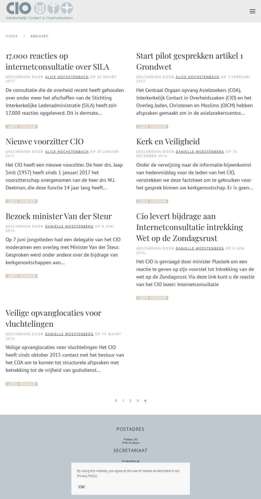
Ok (81, 486)
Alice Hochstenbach (67, 77)
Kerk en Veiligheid (168, 141)
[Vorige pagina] (116, 401)
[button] (252, 11)
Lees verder (22, 127)
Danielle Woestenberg (200, 151)
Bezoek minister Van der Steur (59, 216)
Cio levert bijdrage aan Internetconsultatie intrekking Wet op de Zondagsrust (189, 227)
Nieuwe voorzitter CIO (45, 141)
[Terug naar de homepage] (39, 11)
